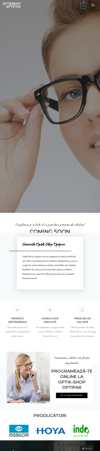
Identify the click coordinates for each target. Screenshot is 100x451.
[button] (72, 395)
